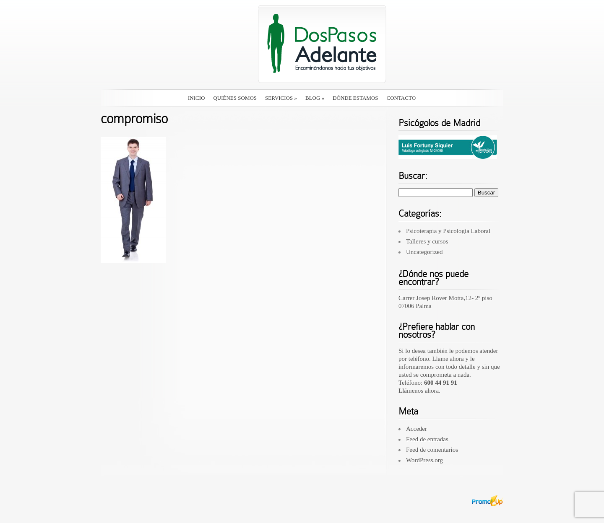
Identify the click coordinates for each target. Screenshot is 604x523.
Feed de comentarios (432, 449)
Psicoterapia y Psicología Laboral (448, 231)
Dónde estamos (355, 98)
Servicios (281, 98)
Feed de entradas (427, 439)
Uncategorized (424, 252)
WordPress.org (424, 460)
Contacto (401, 98)
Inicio (196, 98)
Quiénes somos (235, 98)
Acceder (416, 428)
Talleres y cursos (427, 241)
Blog (314, 98)
